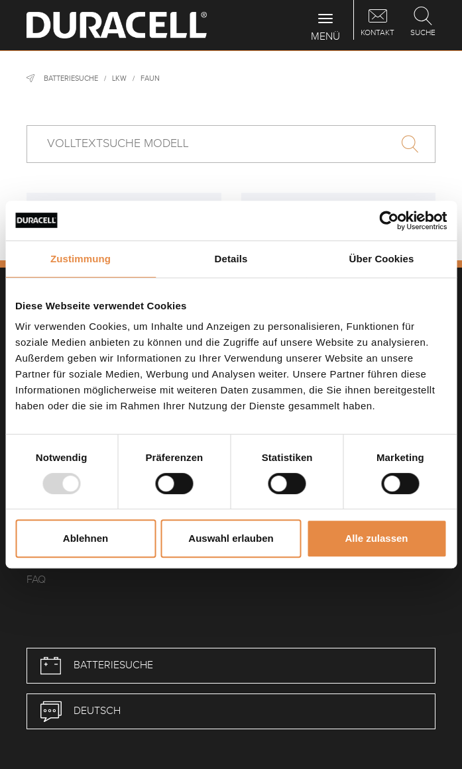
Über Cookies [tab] (381, 258)
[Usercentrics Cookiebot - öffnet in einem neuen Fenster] (389, 221)
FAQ (36, 580)
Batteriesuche (71, 78)
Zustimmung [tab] (80, 258)
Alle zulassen (376, 538)
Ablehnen (85, 538)
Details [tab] (231, 258)
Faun (150, 78)
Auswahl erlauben (230, 538)
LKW (119, 78)
